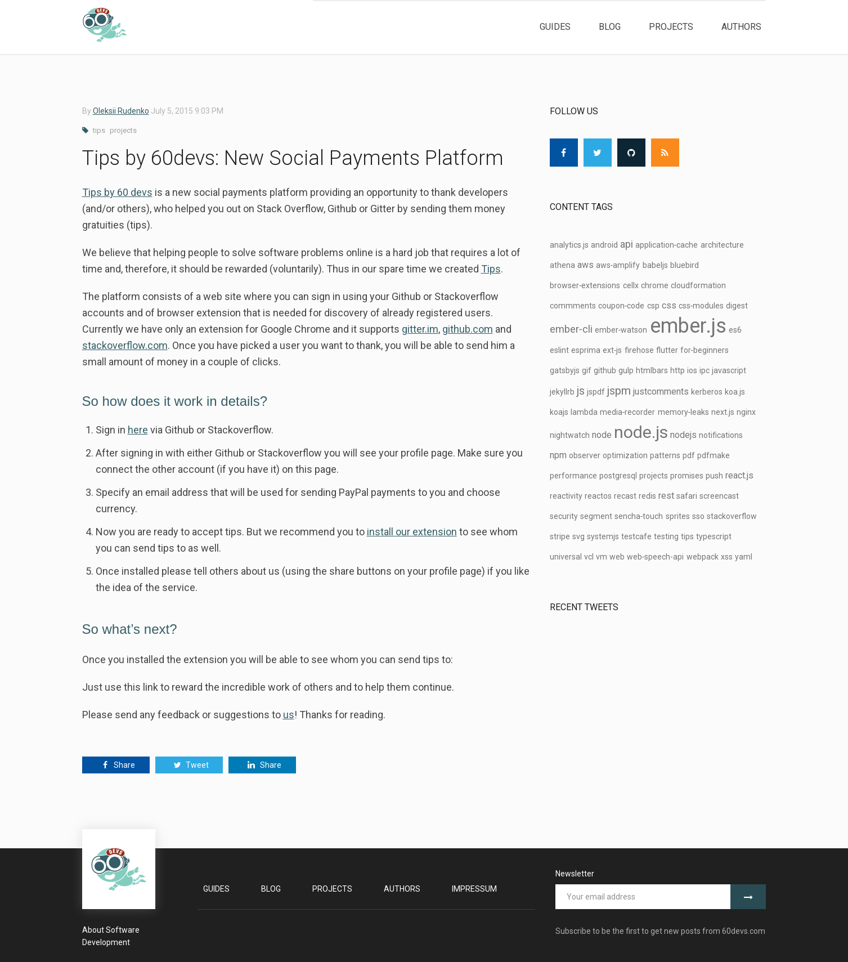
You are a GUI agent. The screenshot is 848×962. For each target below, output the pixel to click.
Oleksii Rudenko (121, 110)
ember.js (688, 326)
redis (647, 495)
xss (727, 556)
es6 (735, 329)
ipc (704, 370)
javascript (729, 370)
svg (578, 536)
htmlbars (652, 370)
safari (686, 495)
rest (666, 495)
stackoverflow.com (125, 345)
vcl (589, 556)
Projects (671, 26)
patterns (665, 455)
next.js (722, 412)
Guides (555, 26)
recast (625, 495)
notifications (721, 435)
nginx (746, 412)
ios (692, 370)
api (626, 244)
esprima (585, 350)
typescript (714, 536)
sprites (678, 516)
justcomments (661, 391)
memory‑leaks (684, 412)
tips (99, 130)
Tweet (189, 765)
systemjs (603, 536)
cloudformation (698, 285)
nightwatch (570, 435)
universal (566, 556)
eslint (559, 350)
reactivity (566, 495)
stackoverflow (732, 516)
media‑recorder (628, 412)
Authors (741, 26)
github (605, 370)
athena (562, 265)
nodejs (683, 434)
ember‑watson (621, 329)
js (581, 390)
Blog (610, 26)
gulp (626, 370)
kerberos (707, 391)
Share (116, 765)
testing (666, 536)
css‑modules (701, 305)
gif (586, 370)
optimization (625, 455)
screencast (719, 495)
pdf (689, 455)
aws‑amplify (618, 265)
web (617, 556)
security (564, 516)
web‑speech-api (655, 556)
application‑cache (666, 244)
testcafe (636, 536)
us (288, 715)
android (604, 244)
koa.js (735, 391)
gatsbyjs (565, 370)
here (138, 430)
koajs (559, 412)
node (602, 434)
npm (558, 455)
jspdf (596, 391)
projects (123, 130)
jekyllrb (562, 391)
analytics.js (569, 244)
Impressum (474, 888)
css (669, 305)
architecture (722, 244)
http (677, 370)
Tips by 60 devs (117, 192)
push (714, 475)
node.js (641, 432)
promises (686, 475)
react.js (739, 475)
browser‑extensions (585, 285)
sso (698, 516)
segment (596, 516)
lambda (584, 412)
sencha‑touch (638, 516)
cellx (631, 285)
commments (573, 305)
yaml (743, 556)
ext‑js (612, 350)
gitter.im (420, 329)
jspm (619, 390)
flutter (667, 350)
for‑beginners (704, 350)
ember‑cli (571, 329)
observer (584, 455)
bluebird (684, 265)
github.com (467, 329)
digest (737, 305)
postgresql (618, 475)
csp (653, 305)
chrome (654, 285)
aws (585, 264)
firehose (639, 350)
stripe (560, 536)
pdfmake (713, 455)
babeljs (655, 265)
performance (573, 475)
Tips (491, 269)
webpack (703, 556)
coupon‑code (621, 305)
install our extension (412, 532)
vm (601, 556)
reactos (598, 495)
